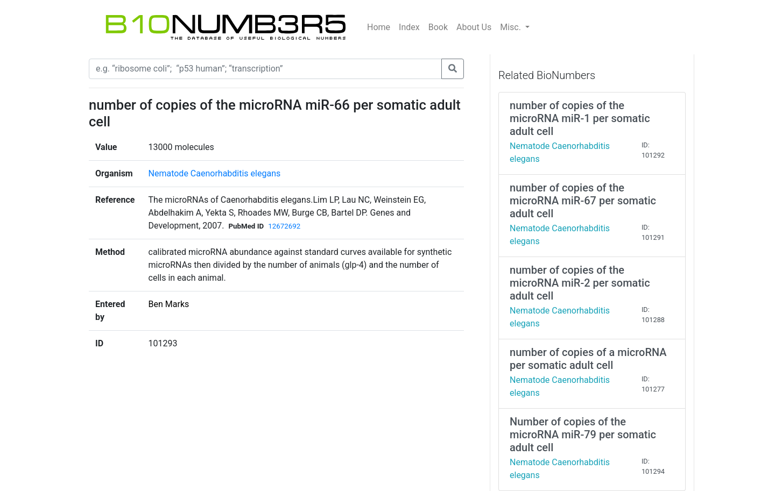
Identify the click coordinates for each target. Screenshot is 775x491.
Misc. (511, 27)
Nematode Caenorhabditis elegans (215, 173)
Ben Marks (169, 304)
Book (438, 27)
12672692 (284, 226)
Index (409, 27)
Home (378, 27)
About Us (473, 27)
